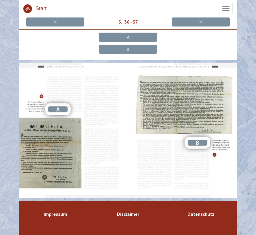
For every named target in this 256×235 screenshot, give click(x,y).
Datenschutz (200, 214)
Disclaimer (128, 214)
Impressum (55, 214)
